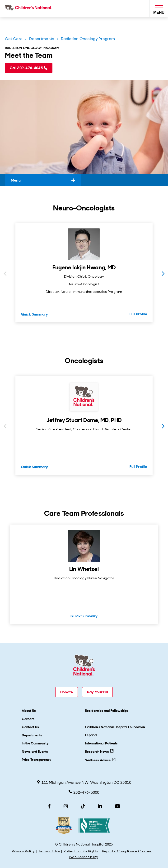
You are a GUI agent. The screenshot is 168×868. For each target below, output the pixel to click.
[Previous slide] (5, 273)
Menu (43, 180)
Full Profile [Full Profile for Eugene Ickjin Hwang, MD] (138, 314)
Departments (41, 38)
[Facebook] (49, 806)
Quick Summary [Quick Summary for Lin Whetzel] (84, 616)
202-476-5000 (84, 792)
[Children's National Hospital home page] (29, 8)
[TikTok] (83, 806)
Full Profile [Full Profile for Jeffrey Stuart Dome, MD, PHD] (138, 466)
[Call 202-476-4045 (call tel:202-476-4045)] (28, 68)
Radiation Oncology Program (88, 38)
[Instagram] (66, 806)
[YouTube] (117, 806)
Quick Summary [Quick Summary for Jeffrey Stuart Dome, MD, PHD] (34, 466)
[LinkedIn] (100, 806)
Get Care (14, 38)
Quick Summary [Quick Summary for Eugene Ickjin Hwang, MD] (34, 314)
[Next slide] (163, 273)
